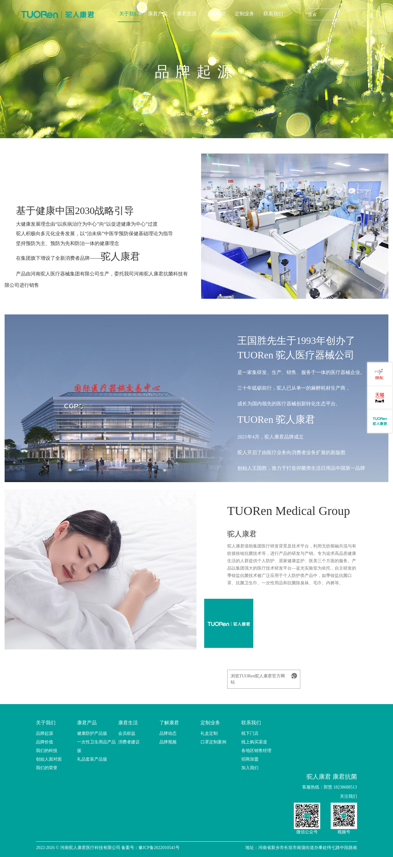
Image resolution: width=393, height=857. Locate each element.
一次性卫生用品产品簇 (96, 746)
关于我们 (129, 13)
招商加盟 (250, 759)
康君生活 (186, 13)
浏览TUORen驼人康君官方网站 (264, 678)
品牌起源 (44, 733)
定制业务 (244, 13)
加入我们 (250, 767)
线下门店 (250, 733)
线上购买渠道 (254, 742)
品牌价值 (44, 742)
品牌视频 (168, 742)
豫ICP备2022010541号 (159, 847)
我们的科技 (46, 750)
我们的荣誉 (46, 767)
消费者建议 (129, 742)
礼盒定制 (209, 733)
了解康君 (215, 13)
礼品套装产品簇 (92, 759)
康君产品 (158, 13)
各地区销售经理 (256, 750)
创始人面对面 (49, 759)
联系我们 (273, 13)
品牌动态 (168, 733)
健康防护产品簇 (92, 733)
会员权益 (126, 733)
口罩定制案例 (213, 742)
